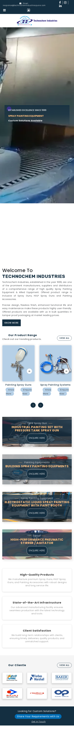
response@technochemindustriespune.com (24, 5)
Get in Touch (38, 721)
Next (41, 405)
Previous (33, 405)
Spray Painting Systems (55, 384)
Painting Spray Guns (18, 384)
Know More (11, 322)
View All (64, 338)
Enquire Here (37, 438)
